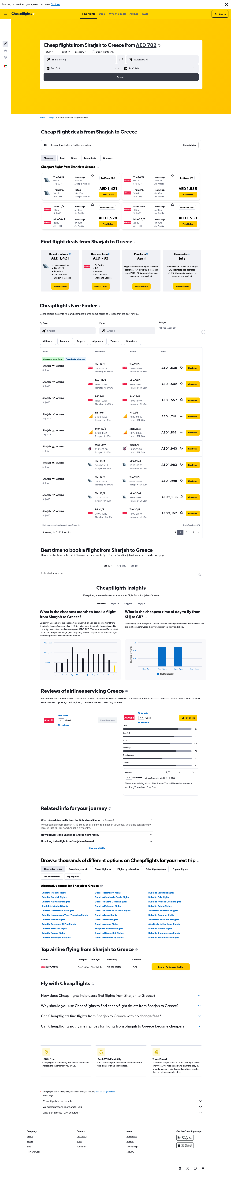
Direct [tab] (74, 158)
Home (42, 117)
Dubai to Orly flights (158, 897)
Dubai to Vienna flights (53, 919)
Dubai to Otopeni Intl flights (109, 933)
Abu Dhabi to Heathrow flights (164, 924)
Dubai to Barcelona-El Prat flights (59, 924)
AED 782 (146, 45)
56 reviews (63, 725)
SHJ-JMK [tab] (121, 565)
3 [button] (193, 532)
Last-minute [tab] (90, 158)
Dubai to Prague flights (53, 933)
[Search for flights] (5, 23)
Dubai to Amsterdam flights (56, 901)
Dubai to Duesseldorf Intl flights (58, 910)
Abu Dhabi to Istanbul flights (163, 910)
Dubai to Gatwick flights (54, 897)
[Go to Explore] (5, 37)
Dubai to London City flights (109, 937)
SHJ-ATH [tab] (108, 565)
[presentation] (159, 45)
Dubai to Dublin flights (159, 906)
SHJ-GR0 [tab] (101, 603)
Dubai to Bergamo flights (161, 915)
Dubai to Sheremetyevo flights (164, 933)
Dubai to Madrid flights (160, 928)
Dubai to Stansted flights (161, 892)
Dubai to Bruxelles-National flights (112, 910)
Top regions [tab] (73, 876)
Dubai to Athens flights (106, 924)
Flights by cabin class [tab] (128, 869)
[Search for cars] (5, 30)
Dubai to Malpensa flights (108, 906)
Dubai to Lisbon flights (106, 919)
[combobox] (50, 51)
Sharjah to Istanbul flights (55, 906)
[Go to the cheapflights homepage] (23, 14)
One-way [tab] (108, 158)
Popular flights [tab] (180, 869)
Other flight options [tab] (156, 869)
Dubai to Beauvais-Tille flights (163, 937)
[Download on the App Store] (185, 1149)
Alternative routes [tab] (53, 869)
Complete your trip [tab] (78, 869)
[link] (60, 286)
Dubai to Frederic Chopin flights (164, 901)
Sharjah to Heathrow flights (109, 928)
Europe (51, 117)
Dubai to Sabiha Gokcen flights (111, 901)
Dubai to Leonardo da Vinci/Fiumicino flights (65, 915)
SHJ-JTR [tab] (134, 565)
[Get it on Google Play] (185, 1141)
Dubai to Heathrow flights (108, 892)
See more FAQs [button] (97, 848)
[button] (226, 4)
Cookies (55, 4)
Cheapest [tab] (48, 158)
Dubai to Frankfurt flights (54, 928)
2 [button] (186, 532)
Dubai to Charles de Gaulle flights (112, 897)
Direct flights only (105, 52)
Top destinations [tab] (52, 876)
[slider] (203, 332)
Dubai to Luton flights (106, 915)
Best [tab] (62, 158)
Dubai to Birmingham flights (56, 937)
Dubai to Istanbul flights (54, 892)
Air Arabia (63, 715)
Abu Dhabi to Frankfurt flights (163, 919)
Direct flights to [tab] (103, 869)
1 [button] (180, 532)
